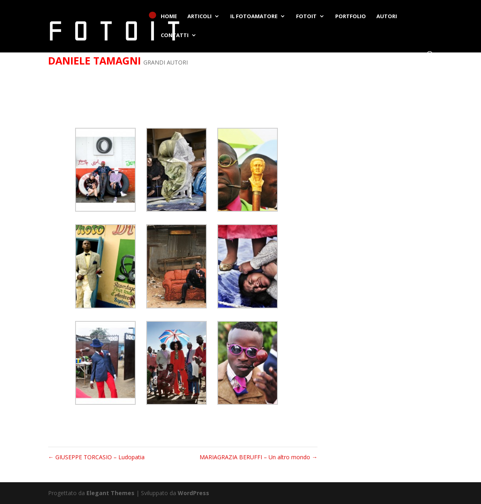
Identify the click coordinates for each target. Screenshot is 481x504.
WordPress (193, 493)
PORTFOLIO (350, 16)
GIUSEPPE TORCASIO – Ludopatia (96, 457)
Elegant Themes (110, 493)
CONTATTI (175, 35)
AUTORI (386, 16)
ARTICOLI (199, 16)
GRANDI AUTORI (165, 62)
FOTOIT (306, 16)
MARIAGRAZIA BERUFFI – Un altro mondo (258, 457)
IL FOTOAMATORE (253, 16)
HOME (169, 16)
